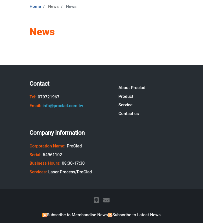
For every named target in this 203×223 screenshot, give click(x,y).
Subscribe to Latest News (136, 214)
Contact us (128, 113)
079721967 (49, 97)
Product (125, 96)
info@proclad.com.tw (63, 105)
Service (125, 104)
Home (35, 6)
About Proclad (131, 87)
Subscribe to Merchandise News (77, 214)
